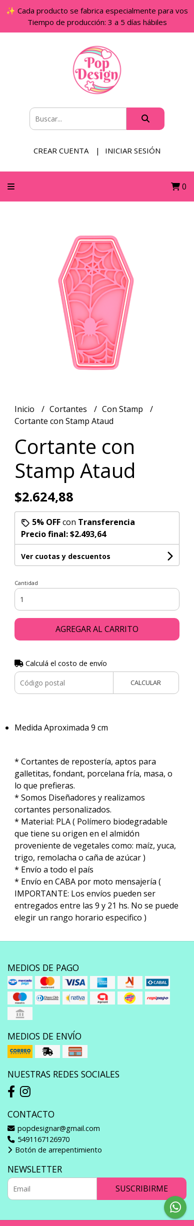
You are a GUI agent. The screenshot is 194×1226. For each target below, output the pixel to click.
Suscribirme (142, 1188)
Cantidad (26, 582)
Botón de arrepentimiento (55, 1149)
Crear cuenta (61, 151)
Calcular (145, 682)
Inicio (25, 409)
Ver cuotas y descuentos (65, 556)
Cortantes (69, 409)
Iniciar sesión (132, 151)
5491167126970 (39, 1139)
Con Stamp (123, 409)
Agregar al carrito (97, 629)
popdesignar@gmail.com (54, 1128)
